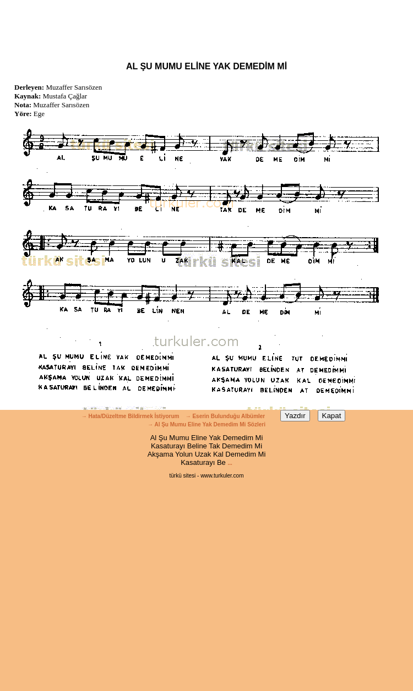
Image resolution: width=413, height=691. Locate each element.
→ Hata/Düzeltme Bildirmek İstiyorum (130, 416)
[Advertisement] (206, 25)
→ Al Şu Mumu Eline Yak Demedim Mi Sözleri (206, 424)
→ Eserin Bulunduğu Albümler (226, 416)
